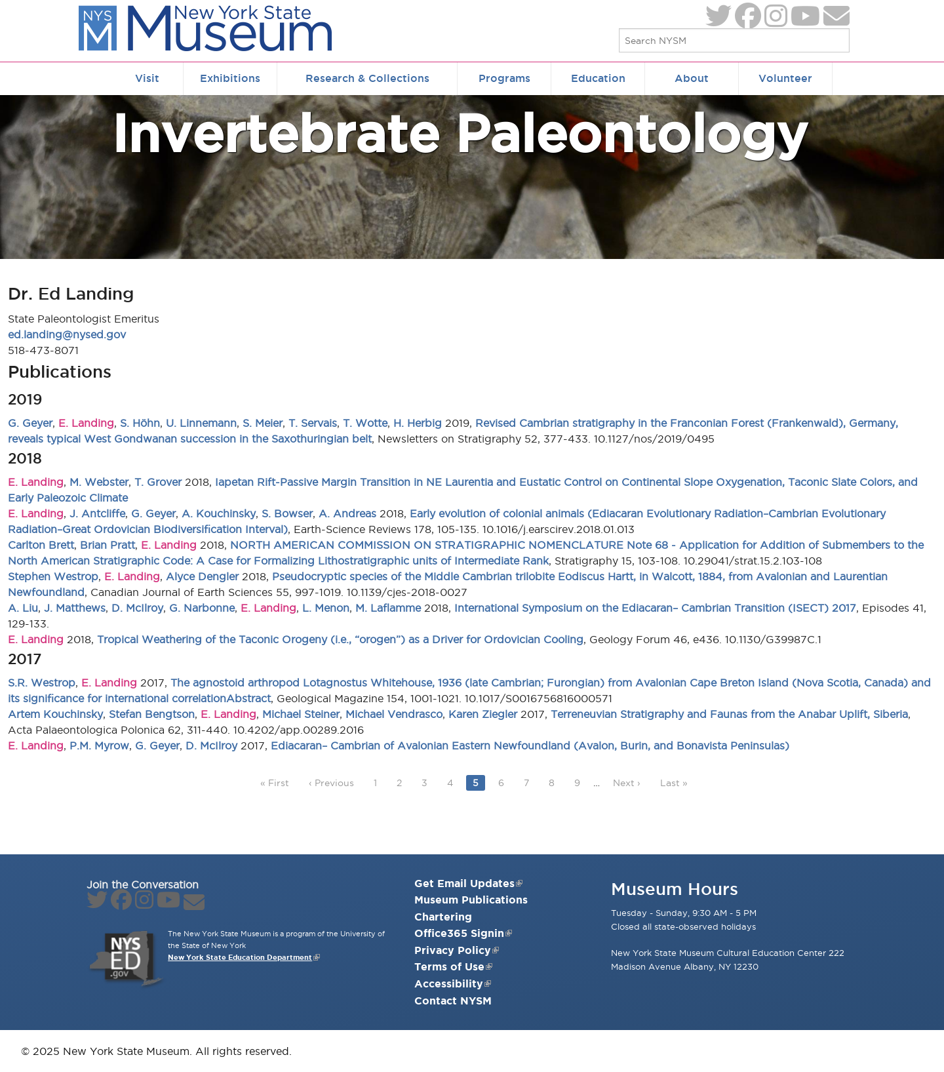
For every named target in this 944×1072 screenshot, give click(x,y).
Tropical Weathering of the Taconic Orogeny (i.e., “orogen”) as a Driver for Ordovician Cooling (340, 639)
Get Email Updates (468, 883)
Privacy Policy (456, 950)
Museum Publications (471, 899)
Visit (147, 78)
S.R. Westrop (41, 682)
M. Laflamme (388, 608)
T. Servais (312, 423)
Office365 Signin (463, 933)
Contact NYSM (453, 1000)
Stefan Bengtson (152, 714)
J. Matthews (75, 608)
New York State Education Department (240, 957)
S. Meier (263, 423)
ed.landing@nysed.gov (67, 334)
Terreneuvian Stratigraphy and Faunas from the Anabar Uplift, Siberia (729, 714)
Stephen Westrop (53, 576)
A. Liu (23, 608)
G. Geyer (30, 423)
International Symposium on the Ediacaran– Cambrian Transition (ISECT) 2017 (655, 608)
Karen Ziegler (482, 714)
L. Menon (325, 608)
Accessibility (452, 983)
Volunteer (785, 78)
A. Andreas (347, 513)
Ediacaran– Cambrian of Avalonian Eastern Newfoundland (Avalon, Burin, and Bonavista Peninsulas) (530, 745)
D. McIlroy (137, 608)
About (692, 78)
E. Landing (86, 423)
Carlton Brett (41, 545)
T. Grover (158, 482)
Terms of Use (453, 966)
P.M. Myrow (99, 745)
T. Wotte (365, 423)
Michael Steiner (301, 714)
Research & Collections (367, 78)
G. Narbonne (202, 608)
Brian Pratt (107, 545)
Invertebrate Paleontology (459, 133)
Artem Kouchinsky (55, 714)
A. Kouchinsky (219, 513)
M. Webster (98, 482)
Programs (504, 78)
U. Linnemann (201, 423)
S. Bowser (287, 513)
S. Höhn (140, 423)
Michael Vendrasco (393, 714)
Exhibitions (230, 78)
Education (598, 78)
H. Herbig (417, 423)
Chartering (443, 917)
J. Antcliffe (97, 513)
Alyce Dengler (202, 576)
